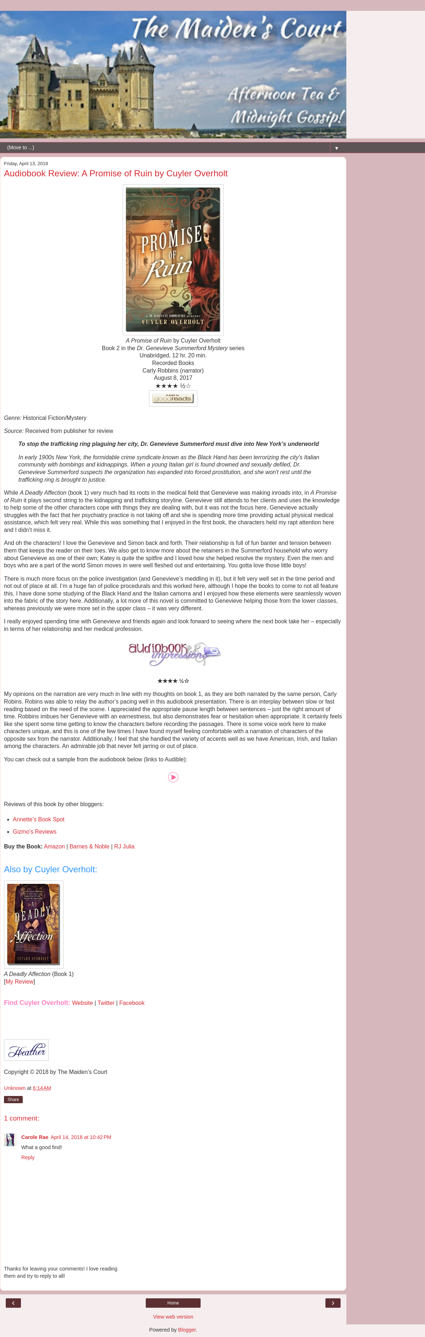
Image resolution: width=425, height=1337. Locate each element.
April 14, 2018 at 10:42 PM (81, 1137)
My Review (19, 982)
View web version (173, 1317)
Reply (28, 1157)
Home (173, 1303)
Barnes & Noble (90, 846)
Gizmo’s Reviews (35, 832)
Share (13, 1099)
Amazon (54, 846)
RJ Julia (124, 846)
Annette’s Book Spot (39, 819)
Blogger (187, 1330)
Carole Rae (34, 1137)
